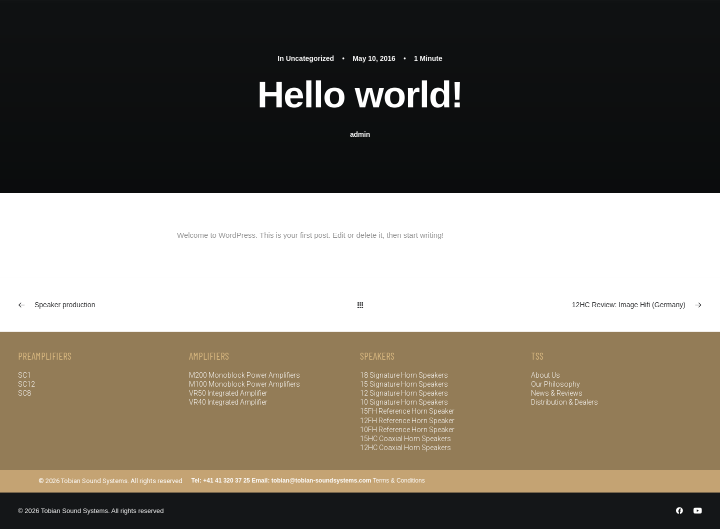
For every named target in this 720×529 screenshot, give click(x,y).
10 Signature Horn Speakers (404, 402)
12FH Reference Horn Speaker (407, 421)
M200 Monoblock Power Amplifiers (245, 375)
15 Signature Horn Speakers (404, 384)
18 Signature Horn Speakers (404, 375)
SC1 (24, 375)
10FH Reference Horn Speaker (407, 430)
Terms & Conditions (399, 480)
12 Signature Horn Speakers (404, 393)
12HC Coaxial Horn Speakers (405, 448)
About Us (545, 375)
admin (360, 134)
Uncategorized (310, 58)
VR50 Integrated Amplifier (228, 393)
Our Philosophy (555, 384)
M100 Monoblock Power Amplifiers (244, 384)
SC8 (24, 393)
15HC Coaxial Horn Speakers (405, 439)
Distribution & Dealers (564, 402)
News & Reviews (556, 393)
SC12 (26, 384)
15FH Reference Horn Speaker (407, 411)
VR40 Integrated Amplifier (228, 402)
